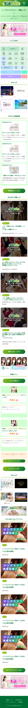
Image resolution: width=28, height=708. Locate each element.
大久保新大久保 (16, 54)
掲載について (9, 700)
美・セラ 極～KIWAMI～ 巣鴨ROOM (15, 428)
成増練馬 (22, 49)
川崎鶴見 (22, 68)
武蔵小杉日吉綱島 (3, 63)
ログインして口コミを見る (14, 460)
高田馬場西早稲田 (22, 54)
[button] (26, 29)
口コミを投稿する (14, 380)
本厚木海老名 (4, 58)
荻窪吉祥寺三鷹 (4, 53)
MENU (24, 3)
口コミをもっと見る (14, 468)
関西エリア (11, 76)
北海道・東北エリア (11, 72)
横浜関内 (16, 68)
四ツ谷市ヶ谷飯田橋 (22, 58)
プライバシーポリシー (10, 702)
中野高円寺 (10, 54)
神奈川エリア (6, 67)
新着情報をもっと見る (14, 190)
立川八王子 (4, 49)
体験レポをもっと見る (14, 351)
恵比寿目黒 (22, 63)
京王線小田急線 (10, 58)
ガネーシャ (7, 503)
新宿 (16, 58)
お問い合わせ (18, 700)
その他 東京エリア (13, 48)
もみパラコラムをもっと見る (14, 670)
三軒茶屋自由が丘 (10, 63)
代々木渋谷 (16, 63)
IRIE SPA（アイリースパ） (12, 395)
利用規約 (20, 702)
